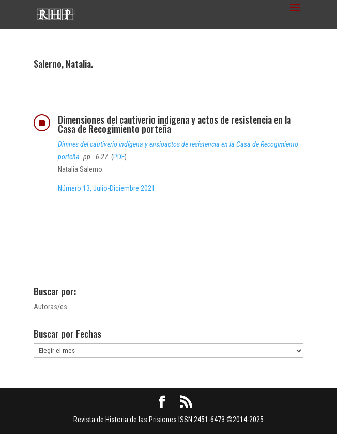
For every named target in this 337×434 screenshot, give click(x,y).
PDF (119, 157)
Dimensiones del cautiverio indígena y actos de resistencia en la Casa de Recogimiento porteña (174, 124)
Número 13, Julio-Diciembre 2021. (107, 188)
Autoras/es (50, 307)
